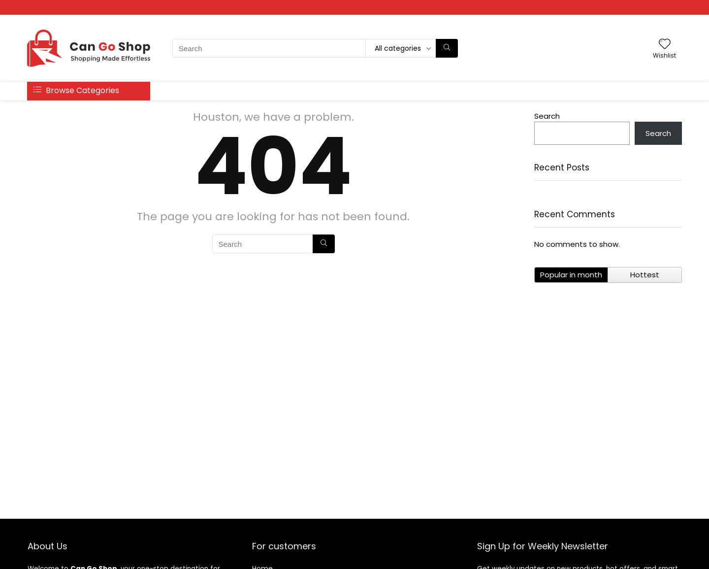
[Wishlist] (665, 44)
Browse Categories (76, 90)
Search (547, 116)
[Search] (447, 48)
